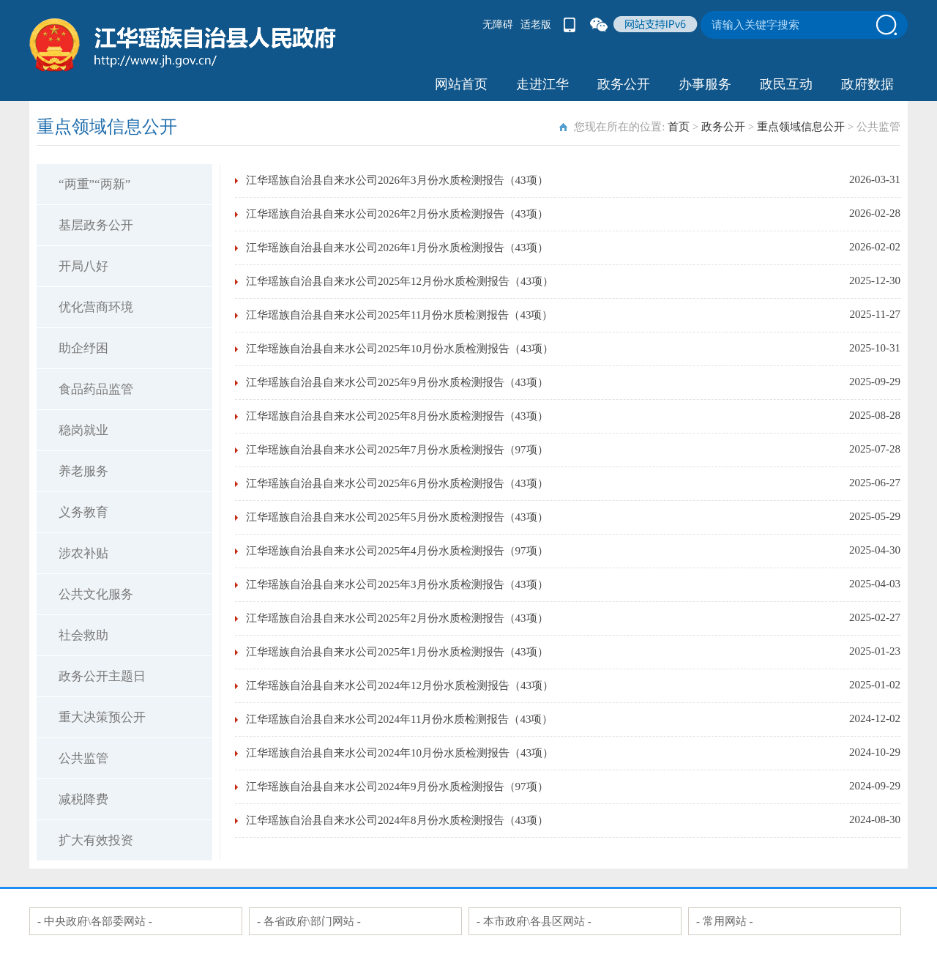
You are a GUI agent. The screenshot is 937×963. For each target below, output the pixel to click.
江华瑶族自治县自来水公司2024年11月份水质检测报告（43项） (399, 719)
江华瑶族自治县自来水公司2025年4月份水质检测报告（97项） (397, 551)
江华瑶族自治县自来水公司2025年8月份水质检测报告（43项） (397, 416)
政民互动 (786, 84)
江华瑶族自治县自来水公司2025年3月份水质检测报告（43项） (397, 584)
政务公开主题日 (102, 676)
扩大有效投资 (96, 840)
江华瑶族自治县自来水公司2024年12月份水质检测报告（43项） (399, 685)
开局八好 (83, 266)
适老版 (535, 24)
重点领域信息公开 (801, 127)
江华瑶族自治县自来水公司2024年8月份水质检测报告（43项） (397, 820)
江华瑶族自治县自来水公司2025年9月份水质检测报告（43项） (397, 382)
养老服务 (83, 471)
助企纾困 (83, 348)
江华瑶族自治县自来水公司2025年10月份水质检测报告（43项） (399, 348)
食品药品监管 (96, 389)
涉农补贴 (83, 553)
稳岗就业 (83, 430)
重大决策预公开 (102, 717)
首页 (679, 127)
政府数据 (867, 84)
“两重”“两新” (94, 184)
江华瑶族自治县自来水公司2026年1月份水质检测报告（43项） (397, 247)
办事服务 (705, 84)
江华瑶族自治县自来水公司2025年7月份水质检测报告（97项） (397, 450)
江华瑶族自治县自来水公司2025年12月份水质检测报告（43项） (399, 281)
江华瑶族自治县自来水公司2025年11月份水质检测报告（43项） (399, 315)
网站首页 (461, 84)
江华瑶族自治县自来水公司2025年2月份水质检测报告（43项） (397, 618)
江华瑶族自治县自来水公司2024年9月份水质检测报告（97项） (397, 786)
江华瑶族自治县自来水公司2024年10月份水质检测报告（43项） (399, 753)
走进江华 (542, 84)
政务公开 (623, 84)
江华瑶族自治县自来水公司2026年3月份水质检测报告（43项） (397, 180)
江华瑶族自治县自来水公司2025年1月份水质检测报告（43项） (397, 652)
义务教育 (83, 512)
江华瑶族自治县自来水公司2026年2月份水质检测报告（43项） (397, 214)
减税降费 (83, 799)
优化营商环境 (96, 307)
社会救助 (83, 635)
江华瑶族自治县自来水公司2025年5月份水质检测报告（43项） (397, 517)
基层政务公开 (96, 225)
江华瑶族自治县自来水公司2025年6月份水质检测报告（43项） (397, 483)
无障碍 (497, 24)
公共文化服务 (96, 594)
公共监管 (83, 758)
